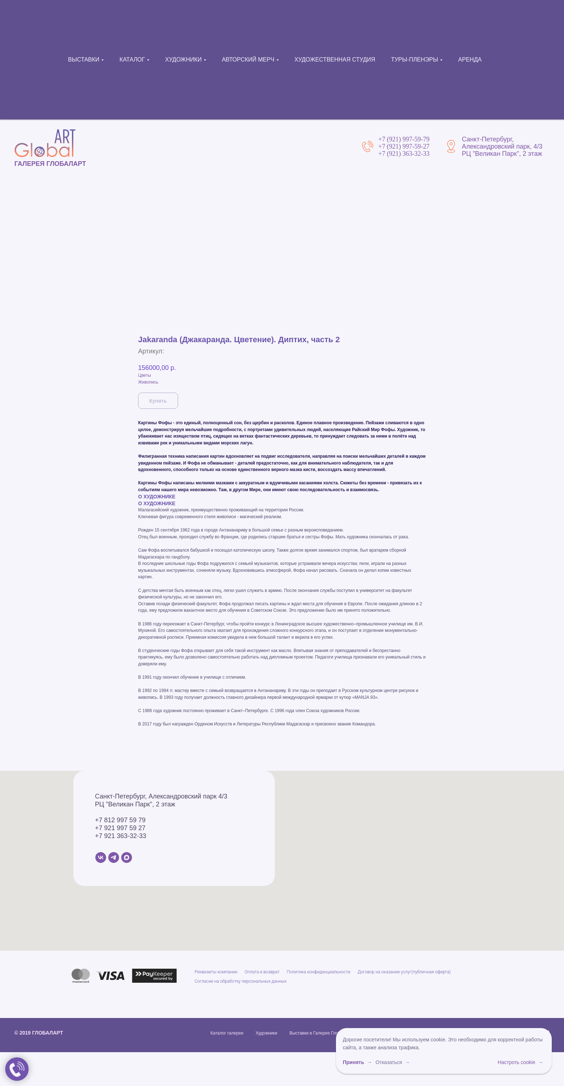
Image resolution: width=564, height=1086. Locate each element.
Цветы (144, 591)
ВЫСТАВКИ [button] (83, 59)
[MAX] (126, 1073)
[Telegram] (113, 1073)
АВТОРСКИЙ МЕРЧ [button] (248, 59)
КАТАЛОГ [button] (132, 59)
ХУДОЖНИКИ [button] (183, 59)
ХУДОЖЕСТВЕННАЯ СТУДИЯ (335, 59)
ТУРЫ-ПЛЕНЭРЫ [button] (414, 59)
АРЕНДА (470, 59)
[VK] (100, 1073)
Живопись (148, 598)
